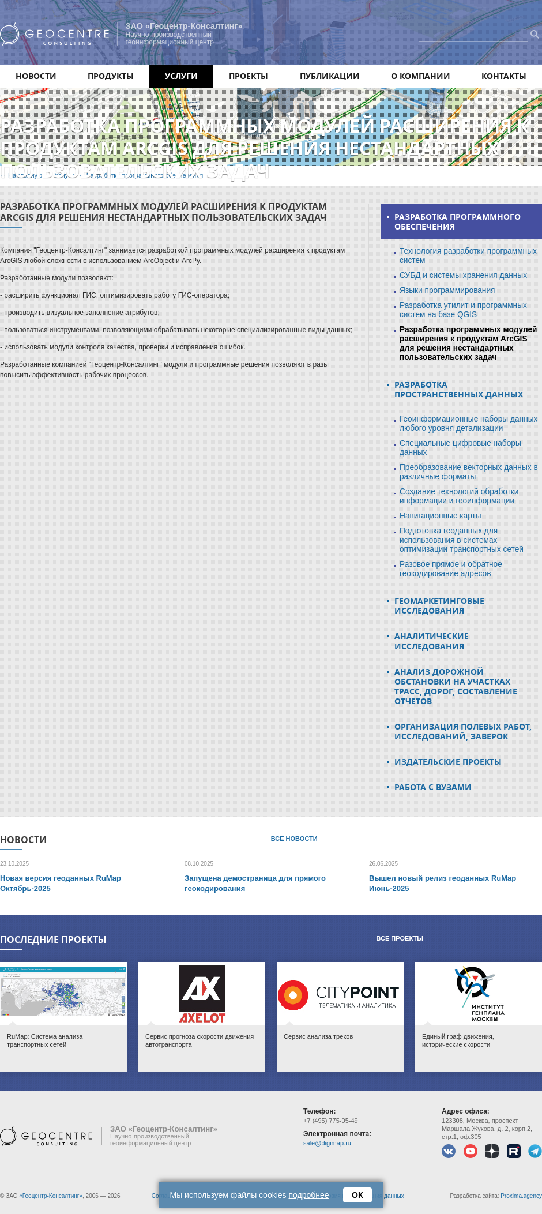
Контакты (503, 75)
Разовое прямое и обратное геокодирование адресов (451, 569)
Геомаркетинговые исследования (439, 605)
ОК (357, 1195)
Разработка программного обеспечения (457, 221)
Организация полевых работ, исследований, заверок (463, 731)
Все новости (294, 838)
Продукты (111, 75)
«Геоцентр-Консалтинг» (50, 1196)
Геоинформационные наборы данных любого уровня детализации (468, 424)
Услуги (181, 75)
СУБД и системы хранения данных (463, 275)
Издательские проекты (448, 761)
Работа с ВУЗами (433, 786)
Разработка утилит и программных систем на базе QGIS (463, 310)
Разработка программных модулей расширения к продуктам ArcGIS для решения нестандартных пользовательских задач (468, 343)
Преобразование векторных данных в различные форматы (469, 472)
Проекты (248, 75)
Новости (36, 75)
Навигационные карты (440, 516)
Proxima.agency (521, 1196)
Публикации (330, 75)
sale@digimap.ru (327, 1143)
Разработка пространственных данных (458, 389)
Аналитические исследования (431, 640)
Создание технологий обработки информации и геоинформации (459, 496)
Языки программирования (447, 290)
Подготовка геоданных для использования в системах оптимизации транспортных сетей (462, 540)
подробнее (309, 1195)
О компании (420, 75)
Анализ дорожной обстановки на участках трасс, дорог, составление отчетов (455, 686)
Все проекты (399, 938)
